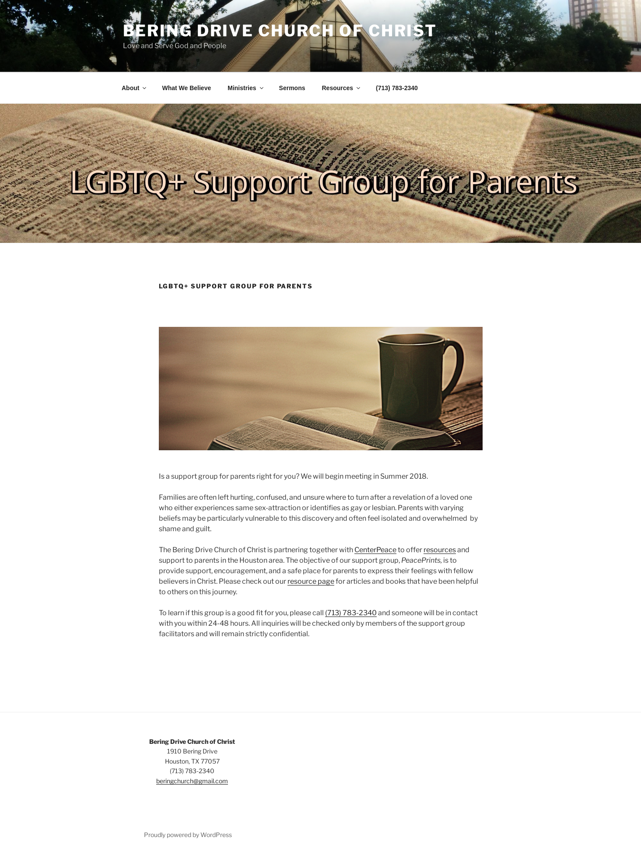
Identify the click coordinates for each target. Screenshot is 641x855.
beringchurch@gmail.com (192, 781)
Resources (342, 87)
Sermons (292, 87)
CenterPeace (375, 550)
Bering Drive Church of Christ (280, 30)
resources (440, 550)
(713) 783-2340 (397, 87)
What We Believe (186, 87)
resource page (310, 581)
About (134, 87)
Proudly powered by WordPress (188, 834)
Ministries (246, 87)
